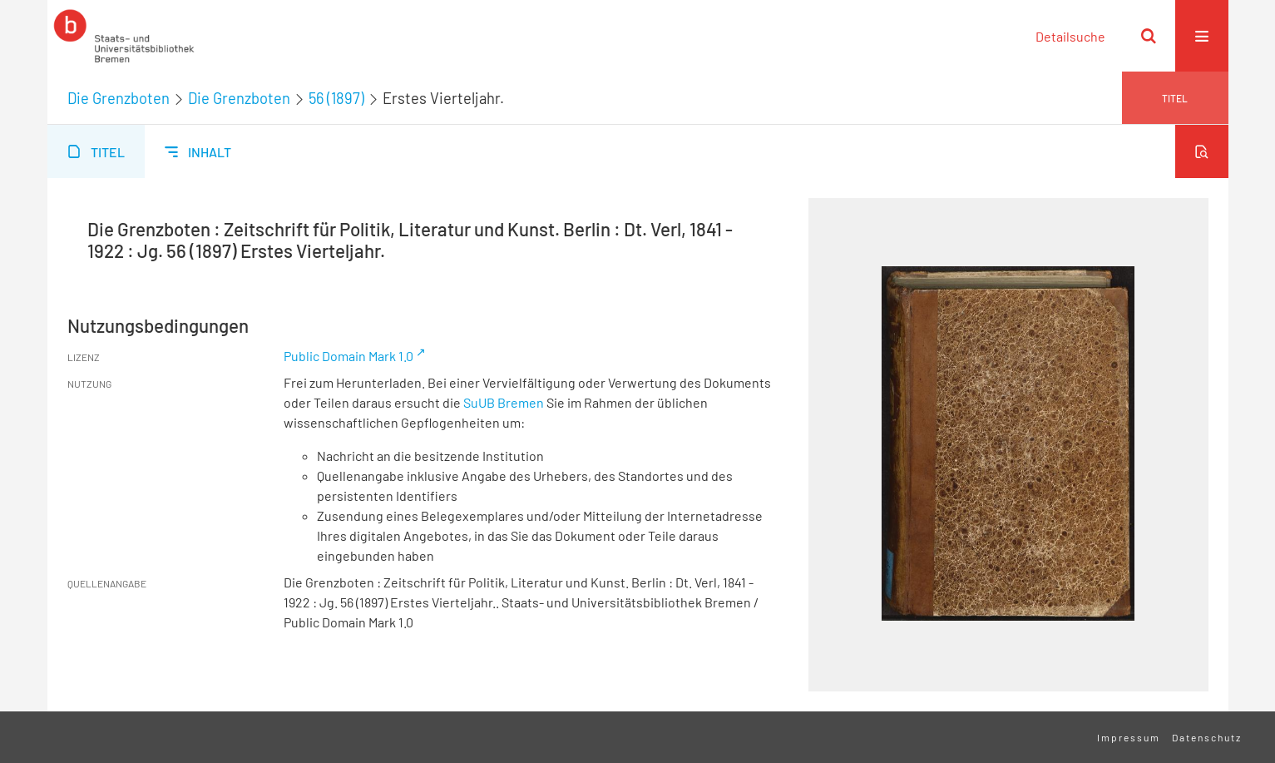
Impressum (1128, 737)
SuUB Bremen (503, 402)
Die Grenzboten (118, 98)
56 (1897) (336, 98)
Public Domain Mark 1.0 (348, 356)
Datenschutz (1207, 737)
